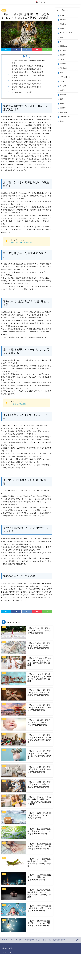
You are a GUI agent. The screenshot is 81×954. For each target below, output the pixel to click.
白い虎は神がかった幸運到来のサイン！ (27, 69)
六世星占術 (63, 68)
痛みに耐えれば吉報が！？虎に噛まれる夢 (27, 72)
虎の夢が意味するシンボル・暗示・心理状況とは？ (28, 61)
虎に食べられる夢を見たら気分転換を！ (27, 84)
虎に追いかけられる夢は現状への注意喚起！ (28, 66)
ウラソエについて (8, 952)
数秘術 (62, 59)
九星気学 (63, 64)
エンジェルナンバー (67, 33)
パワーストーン (65, 77)
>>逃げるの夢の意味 (18, 404)
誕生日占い (63, 19)
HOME (62, 15)
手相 (61, 72)
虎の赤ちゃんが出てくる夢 (22, 92)
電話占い (63, 94)
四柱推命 (63, 24)
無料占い (63, 90)
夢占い (3, 10)
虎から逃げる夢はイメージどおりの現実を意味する (28, 76)
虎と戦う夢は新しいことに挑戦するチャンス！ (27, 88)
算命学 (62, 28)
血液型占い (63, 46)
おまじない (63, 86)
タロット (63, 121)
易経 (61, 99)
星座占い (63, 55)
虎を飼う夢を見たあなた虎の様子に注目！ (27, 81)
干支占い (63, 50)
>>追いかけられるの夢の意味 (22, 242)
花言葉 (62, 81)
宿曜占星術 (63, 112)
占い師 (62, 103)
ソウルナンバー (65, 117)
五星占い (63, 108)
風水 (61, 37)
